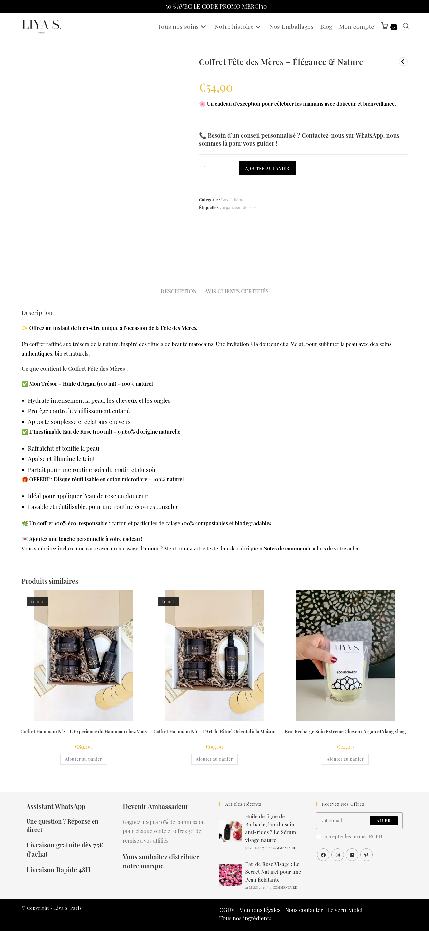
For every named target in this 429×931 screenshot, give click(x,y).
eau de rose (245, 207)
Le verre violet (345, 909)
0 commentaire (282, 848)
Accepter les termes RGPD (349, 836)
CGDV (226, 909)
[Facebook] (323, 854)
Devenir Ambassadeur (155, 806)
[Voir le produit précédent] (403, 61)
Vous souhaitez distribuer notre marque (161, 861)
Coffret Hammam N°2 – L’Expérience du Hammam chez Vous (83, 731)
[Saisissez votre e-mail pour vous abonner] (359, 820)
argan (227, 207)
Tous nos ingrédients (245, 918)
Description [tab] (178, 291)
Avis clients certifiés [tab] (237, 291)
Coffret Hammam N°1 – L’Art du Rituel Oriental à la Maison (214, 731)
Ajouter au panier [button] (345, 759)
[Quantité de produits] (205, 167)
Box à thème (232, 199)
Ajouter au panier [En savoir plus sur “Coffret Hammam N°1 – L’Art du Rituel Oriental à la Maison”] (214, 759)
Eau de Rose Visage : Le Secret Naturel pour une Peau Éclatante (273, 872)
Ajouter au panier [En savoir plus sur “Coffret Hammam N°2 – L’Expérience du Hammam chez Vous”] (83, 759)
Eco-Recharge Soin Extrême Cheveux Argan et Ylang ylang (345, 731)
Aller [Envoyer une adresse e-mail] (384, 820)
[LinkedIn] (352, 854)
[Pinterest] (366, 854)
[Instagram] (337, 854)
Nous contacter (304, 909)
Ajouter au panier (267, 168)
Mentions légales (260, 909)
